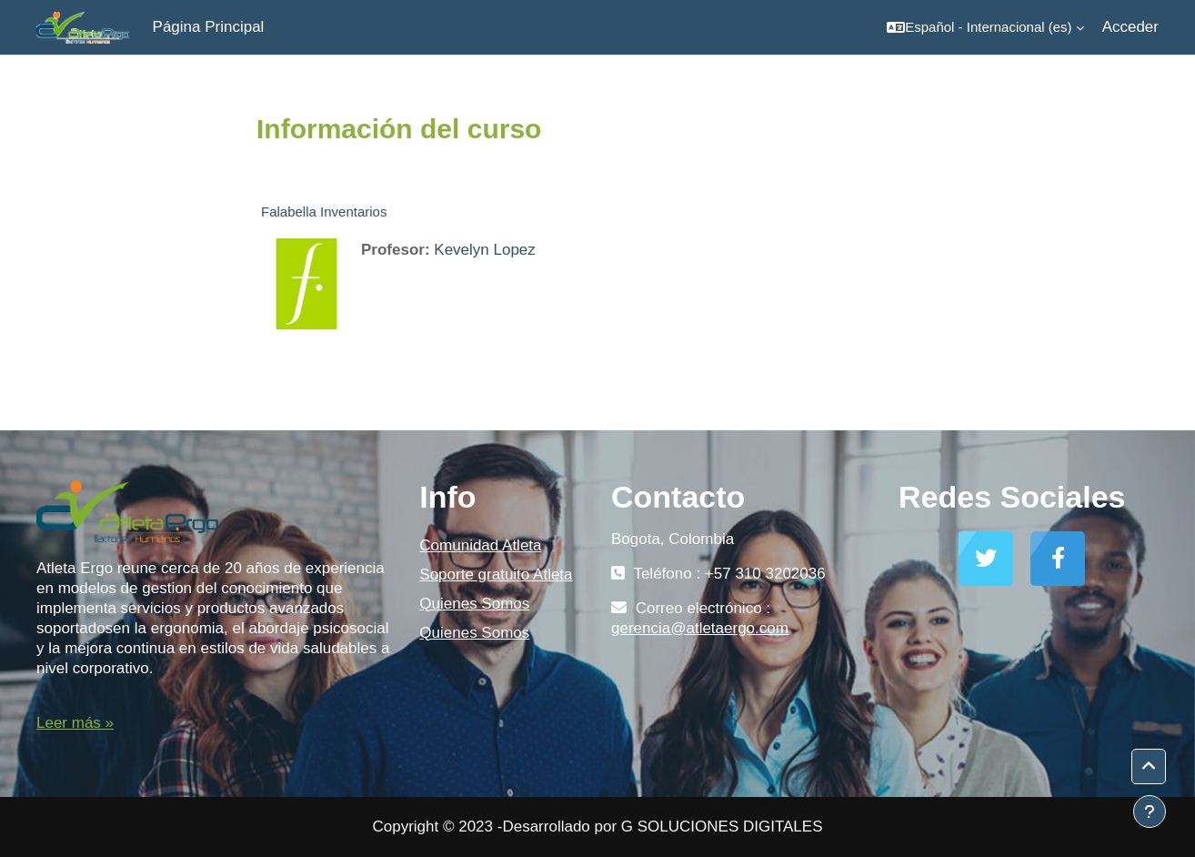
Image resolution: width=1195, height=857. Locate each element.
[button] (985, 27)
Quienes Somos (474, 603)
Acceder (1130, 26)
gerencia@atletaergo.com (699, 628)
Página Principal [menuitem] (209, 26)
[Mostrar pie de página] (1149, 811)
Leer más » (75, 722)
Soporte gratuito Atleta (495, 574)
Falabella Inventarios (324, 211)
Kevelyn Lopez (485, 249)
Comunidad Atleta (480, 545)
